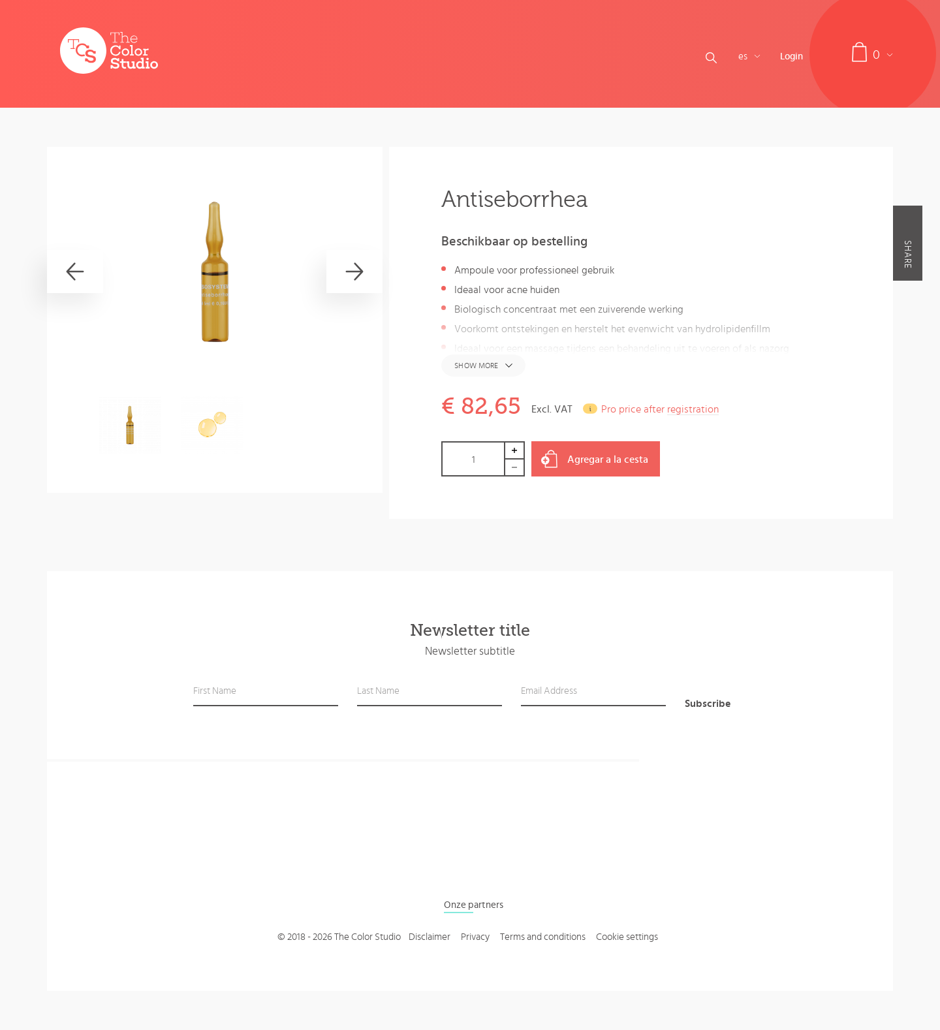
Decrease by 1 (515, 467)
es (749, 56)
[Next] (354, 271)
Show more (476, 365)
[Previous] (75, 271)
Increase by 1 (515, 450)
